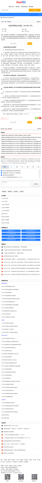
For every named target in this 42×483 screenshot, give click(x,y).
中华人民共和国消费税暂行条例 (8, 301)
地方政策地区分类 (31, 236)
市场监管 (21, 459)
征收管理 (3, 399)
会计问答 (16, 191)
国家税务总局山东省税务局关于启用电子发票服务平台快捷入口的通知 (16, 135)
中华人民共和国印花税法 (7, 350)
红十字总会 (3, 461)
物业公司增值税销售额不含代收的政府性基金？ (12, 170)
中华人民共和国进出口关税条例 (8, 317)
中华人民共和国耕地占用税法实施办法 (10, 387)
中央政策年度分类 (31, 233)
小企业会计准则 (5, 198)
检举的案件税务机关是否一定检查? (11, 256)
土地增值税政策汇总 (11, 239)
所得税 (3, 320)
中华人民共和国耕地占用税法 (8, 384)
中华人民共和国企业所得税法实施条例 (10, 326)
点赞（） (6, 118)
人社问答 (21, 191)
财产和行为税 (4, 335)
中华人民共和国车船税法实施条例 (9, 372)
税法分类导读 (11, 236)
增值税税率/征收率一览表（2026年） (11, 425)
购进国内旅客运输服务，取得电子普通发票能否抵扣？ (15, 450)
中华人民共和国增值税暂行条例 (8, 286)
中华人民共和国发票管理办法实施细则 (10, 411)
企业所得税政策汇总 (31, 230)
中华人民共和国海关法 (6, 314)
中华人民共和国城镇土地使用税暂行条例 (10, 341)
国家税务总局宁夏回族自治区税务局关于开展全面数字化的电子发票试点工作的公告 (18, 139)
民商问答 (10, 191)
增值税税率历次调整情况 (9, 431)
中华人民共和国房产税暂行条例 (8, 338)
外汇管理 (38, 459)
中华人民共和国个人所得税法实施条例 (10, 332)
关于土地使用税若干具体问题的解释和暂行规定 (11, 344)
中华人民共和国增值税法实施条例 (9, 295)
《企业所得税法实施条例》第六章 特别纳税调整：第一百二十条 (17, 437)
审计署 (34, 459)
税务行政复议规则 (5, 418)
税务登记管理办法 (5, 414)
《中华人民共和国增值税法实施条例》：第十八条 (14, 434)
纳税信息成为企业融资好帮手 (8, 17)
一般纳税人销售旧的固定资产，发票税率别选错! (14, 253)
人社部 (17, 459)
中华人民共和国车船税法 (7, 369)
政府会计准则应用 (5, 216)
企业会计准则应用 (5, 204)
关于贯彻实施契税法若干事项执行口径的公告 (11, 381)
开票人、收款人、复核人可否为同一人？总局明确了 (14, 443)
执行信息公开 (8, 461)
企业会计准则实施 (5, 210)
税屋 (2, 21)
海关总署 (26, 459)
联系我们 (15, 465)
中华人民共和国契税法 (6, 378)
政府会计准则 (4, 213)
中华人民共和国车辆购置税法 (8, 307)
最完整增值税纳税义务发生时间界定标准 (12, 440)
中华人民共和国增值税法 (7, 292)
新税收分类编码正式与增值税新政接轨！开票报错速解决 (15, 246)
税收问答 (9, 21)
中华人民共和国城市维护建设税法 (9, 347)
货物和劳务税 (4, 283)
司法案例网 (26, 461)
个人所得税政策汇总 (11, 233)
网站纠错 (20, 465)
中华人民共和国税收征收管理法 (8, 402)
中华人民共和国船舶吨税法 (7, 396)
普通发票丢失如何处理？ (9, 447)
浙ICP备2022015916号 (17, 472)
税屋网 (2, 465)
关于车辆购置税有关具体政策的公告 (9, 310)
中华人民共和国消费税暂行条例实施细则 (10, 304)
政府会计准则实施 (5, 222)
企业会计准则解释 (5, 207)
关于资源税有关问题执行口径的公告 (9, 359)
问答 (5, 21)
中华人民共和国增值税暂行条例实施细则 (10, 289)
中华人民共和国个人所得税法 (8, 329)
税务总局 (13, 459)
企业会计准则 (4, 201)
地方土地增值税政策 (31, 239)
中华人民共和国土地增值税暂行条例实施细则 (11, 366)
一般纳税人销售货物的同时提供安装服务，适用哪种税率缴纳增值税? (18, 250)
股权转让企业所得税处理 (9, 453)
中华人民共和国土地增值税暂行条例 (9, 362)
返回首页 (38, 21)
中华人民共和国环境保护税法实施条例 (10, 393)
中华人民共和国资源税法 (7, 356)
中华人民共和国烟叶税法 (7, 375)
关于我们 (6, 465)
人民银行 (30, 459)
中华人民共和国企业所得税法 (8, 323)
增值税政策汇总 (11, 230)
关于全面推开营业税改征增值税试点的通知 (10, 298)
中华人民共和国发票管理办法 (8, 408)
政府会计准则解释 (5, 219)
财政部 (5, 459)
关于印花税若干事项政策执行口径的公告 (10, 353)
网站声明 (11, 465)
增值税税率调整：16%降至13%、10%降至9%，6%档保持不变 (16, 428)
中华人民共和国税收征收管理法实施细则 (10, 405)
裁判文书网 (21, 461)
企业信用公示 (15, 461)
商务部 (9, 459)
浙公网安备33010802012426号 (6, 472)
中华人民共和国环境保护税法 (8, 390)
